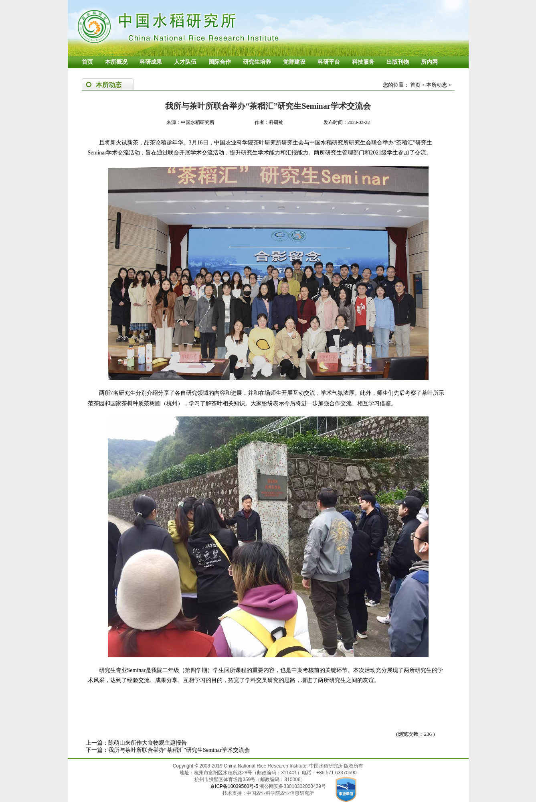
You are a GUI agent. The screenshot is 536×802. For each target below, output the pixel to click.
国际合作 (219, 62)
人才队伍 (185, 62)
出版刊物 (397, 62)
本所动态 (436, 85)
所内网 (429, 62)
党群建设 (294, 62)
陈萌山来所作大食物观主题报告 (147, 743)
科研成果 (151, 62)
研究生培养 (257, 62)
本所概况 (116, 62)
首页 (87, 62)
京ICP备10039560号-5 (234, 786)
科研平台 (329, 62)
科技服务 (363, 62)
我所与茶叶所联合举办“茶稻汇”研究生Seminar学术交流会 (179, 750)
